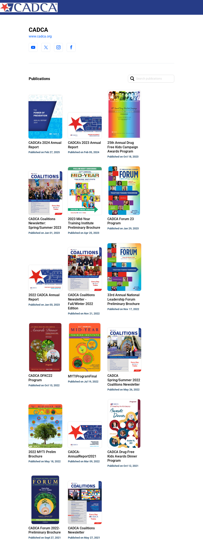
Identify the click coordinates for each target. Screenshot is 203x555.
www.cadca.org (40, 36)
